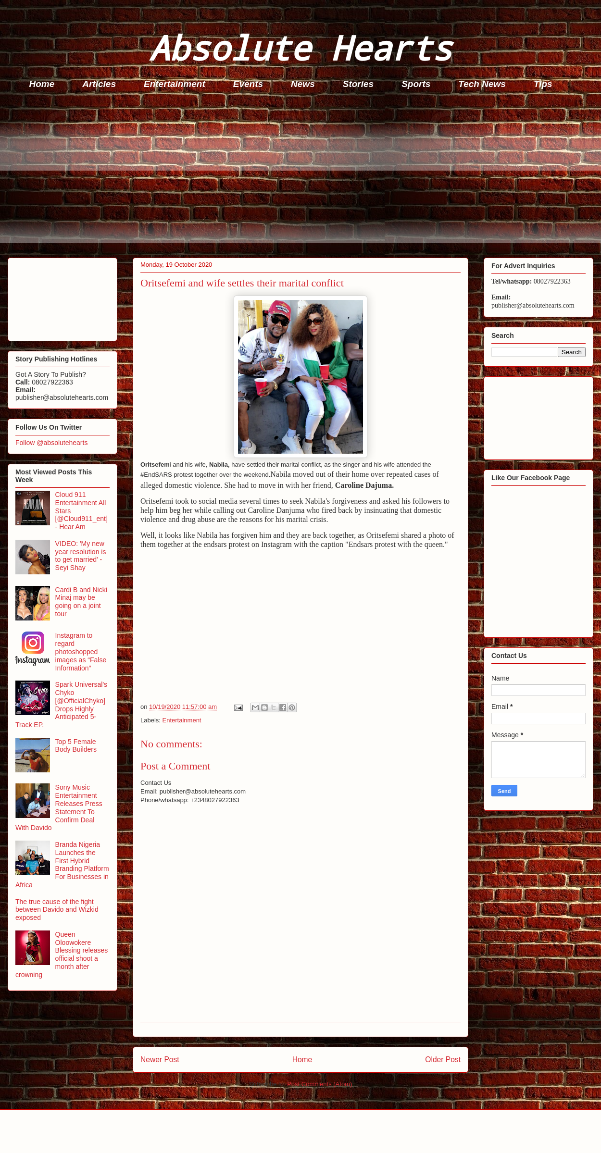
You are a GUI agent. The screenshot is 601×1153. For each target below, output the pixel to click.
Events (248, 84)
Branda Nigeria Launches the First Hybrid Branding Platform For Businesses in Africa (62, 865)
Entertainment (174, 84)
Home (42, 84)
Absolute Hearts (300, 47)
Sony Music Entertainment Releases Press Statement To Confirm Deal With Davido (58, 807)
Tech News (482, 84)
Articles (99, 84)
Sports (415, 84)
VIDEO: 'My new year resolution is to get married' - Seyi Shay (80, 555)
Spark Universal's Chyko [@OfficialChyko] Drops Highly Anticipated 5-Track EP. (61, 705)
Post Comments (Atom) (319, 1084)
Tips (543, 84)
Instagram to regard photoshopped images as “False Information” (81, 651)
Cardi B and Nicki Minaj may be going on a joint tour (81, 602)
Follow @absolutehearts (51, 442)
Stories (358, 84)
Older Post (443, 1059)
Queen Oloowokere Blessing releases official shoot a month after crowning (61, 954)
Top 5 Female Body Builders (76, 746)
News (303, 84)
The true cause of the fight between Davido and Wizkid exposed (57, 910)
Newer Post (159, 1059)
